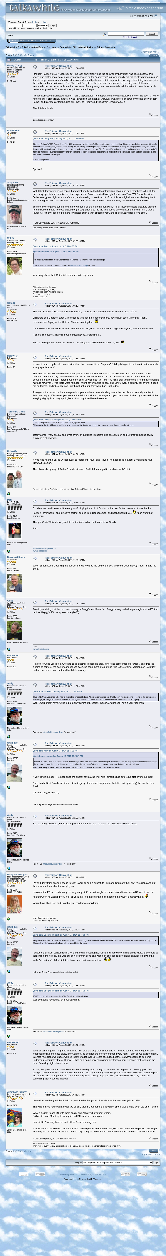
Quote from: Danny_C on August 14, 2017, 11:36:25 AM (57, 420)
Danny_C (12, 355)
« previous (146, 52)
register (43, 22)
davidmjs (12, 742)
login (34, 22)
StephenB (13, 182)
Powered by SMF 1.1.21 (69, 1175)
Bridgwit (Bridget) (17, 874)
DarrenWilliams (16, 557)
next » (156, 52)
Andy (10, 683)
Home (13, 41)
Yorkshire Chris (16, 411)
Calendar (31, 41)
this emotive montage (79, 266)
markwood (13, 655)
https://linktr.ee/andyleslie (53, 732)
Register (50, 41)
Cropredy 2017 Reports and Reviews (77, 47)
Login (40, 41)
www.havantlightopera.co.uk (44, 548)
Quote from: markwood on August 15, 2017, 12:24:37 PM (57, 691)
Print (154, 56)
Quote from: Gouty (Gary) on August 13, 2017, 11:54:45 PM (58, 139)
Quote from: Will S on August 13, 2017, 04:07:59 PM (55, 252)
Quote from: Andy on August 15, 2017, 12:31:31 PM (55, 751)
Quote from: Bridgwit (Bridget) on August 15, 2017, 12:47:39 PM (60, 935)
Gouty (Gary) (14, 65)
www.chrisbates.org (41, 649)
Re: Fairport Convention (58, 66)
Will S (10, 238)
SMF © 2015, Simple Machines (93, 1175)
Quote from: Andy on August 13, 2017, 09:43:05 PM (55, 246)
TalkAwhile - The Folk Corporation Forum (25, 47)
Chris (10, 600)
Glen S (11, 303)
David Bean (13, 130)
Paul (9, 499)
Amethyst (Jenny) (17, 1092)
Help (22, 41)
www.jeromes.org (40, 551)
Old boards (52, 47)
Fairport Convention (106, 47)
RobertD (12, 451)
